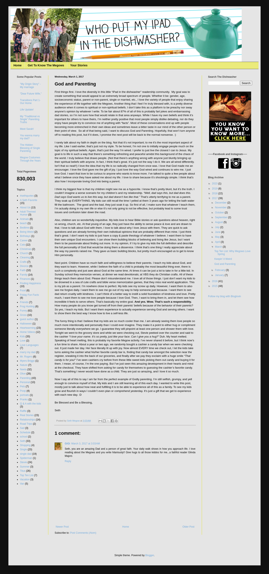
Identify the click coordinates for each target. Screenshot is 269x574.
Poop (23, 390)
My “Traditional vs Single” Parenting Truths (30, 119)
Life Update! (27, 109)
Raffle (23, 411)
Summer (24, 466)
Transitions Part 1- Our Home (30, 102)
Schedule (25, 432)
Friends (24, 302)
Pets (22, 386)
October (220, 212)
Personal (25, 382)
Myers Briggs (27, 360)
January (220, 275)
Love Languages (29, 345)
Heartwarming (28, 327)
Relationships (27, 419)
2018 (215, 193)
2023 (215, 183)
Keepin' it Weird (223, 258)
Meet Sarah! (27, 128)
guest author (27, 319)
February (220, 270)
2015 (215, 286)
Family (23, 274)
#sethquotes (27, 195)
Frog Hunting (27, 306)
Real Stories (27, 415)
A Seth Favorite (28, 200)
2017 (215, 198)
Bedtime (24, 227)
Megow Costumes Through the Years (30, 159)
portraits (24, 395)
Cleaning (25, 257)
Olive (23, 373)
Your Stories (78, 65)
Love (22, 340)
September (221, 217)
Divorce (24, 266)
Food (23, 290)
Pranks (24, 399)
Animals (24, 219)
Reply (68, 461)
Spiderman (26, 458)
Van (22, 483)
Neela (23, 369)
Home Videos (27, 332)
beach (23, 223)
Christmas (25, 249)
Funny (23, 310)
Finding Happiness (30, 283)
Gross (23, 315)
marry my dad (27, 352)
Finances (25, 278)
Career (24, 240)
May (217, 236)
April (218, 241)
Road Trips (26, 423)
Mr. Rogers (26, 356)
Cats (22, 244)
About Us (25, 207)
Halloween (26, 323)
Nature (24, 365)
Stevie (23, 462)
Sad (22, 428)
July (217, 227)
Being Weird (27, 231)
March (219, 246)
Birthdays (25, 236)
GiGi (67, 443)
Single (23, 449)
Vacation (25, 479)
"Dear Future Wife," (31, 93)
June (218, 232)
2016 (215, 281)
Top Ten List (26, 475)
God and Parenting (225, 264)
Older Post (188, 526)
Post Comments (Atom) (83, 532)
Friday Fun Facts (29, 294)
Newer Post (62, 526)
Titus (22, 470)
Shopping (25, 445)
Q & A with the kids (30, 403)
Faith (23, 270)
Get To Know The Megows (46, 65)
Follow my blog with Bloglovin (224, 296)
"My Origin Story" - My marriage (30, 85)
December (221, 202)
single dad (26, 453)
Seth (22, 441)
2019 (215, 188)
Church (24, 253)
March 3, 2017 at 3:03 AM (85, 443)
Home (17, 65)
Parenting (25, 378)
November (221, 207)
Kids (22, 336)
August (219, 222)
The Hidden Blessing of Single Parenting (30, 147)
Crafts (23, 261)
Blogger (149, 555)
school (23, 436)
